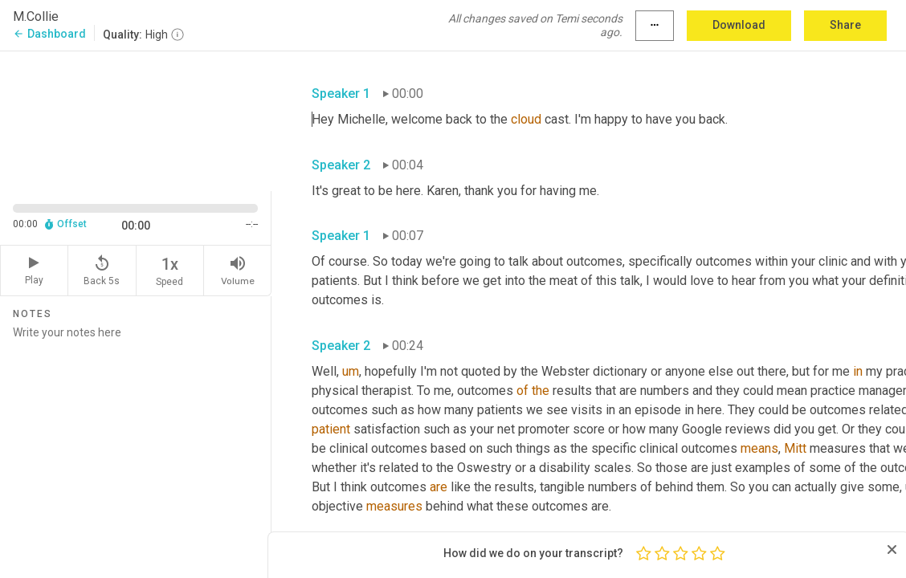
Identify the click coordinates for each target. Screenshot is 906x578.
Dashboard (49, 33)
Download (738, 24)
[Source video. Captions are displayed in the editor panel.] (135, 119)
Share (845, 24)
